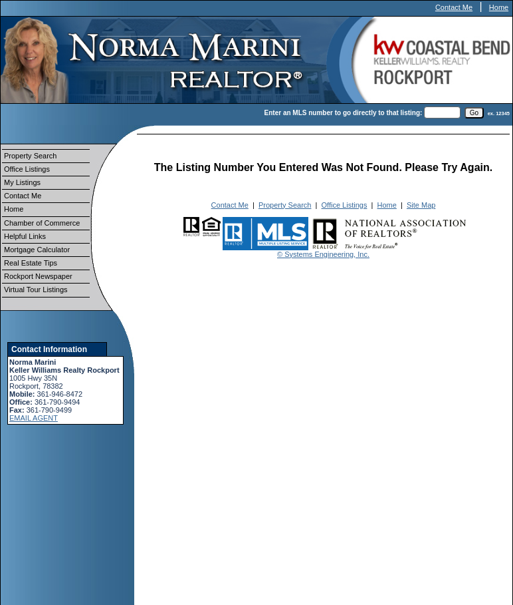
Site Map (421, 205)
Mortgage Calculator (37, 250)
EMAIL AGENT (33, 418)
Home (498, 7)
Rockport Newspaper (38, 276)
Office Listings (27, 169)
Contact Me (453, 7)
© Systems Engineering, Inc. (323, 254)
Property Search (30, 156)
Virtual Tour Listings (36, 290)
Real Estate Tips (30, 263)
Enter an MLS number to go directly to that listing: (343, 112)
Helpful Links (25, 236)
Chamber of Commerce (42, 223)
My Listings (22, 182)
